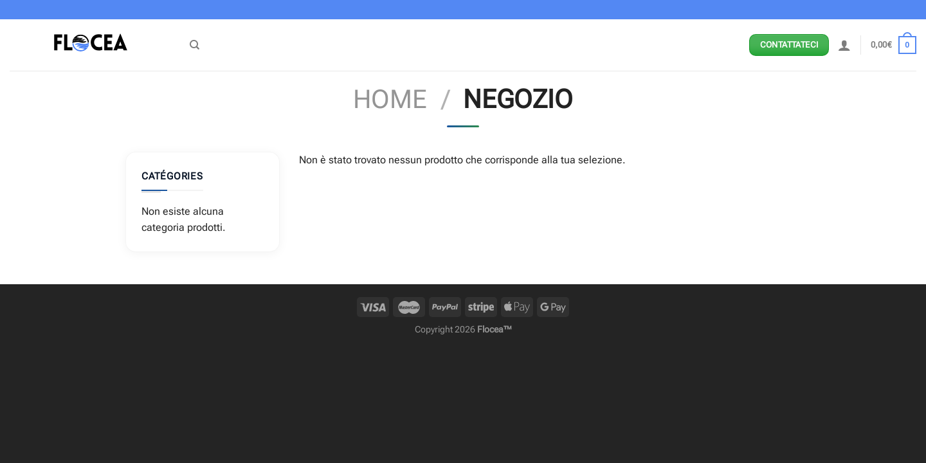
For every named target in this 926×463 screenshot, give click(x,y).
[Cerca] (194, 45)
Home (390, 99)
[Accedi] (844, 45)
